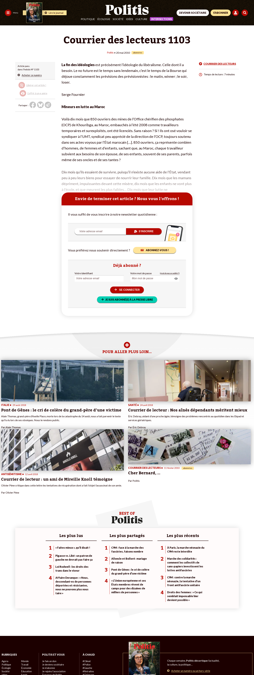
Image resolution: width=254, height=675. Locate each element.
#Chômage (88, 623)
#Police (86, 613)
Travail (24, 613)
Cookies (132, 663)
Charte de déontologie (48, 663)
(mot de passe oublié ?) (169, 273)
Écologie (103, 19)
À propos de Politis (51, 623)
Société (118, 19)
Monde (24, 609)
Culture (141, 19)
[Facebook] (206, 650)
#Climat (86, 609)
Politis (110, 52)
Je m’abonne (48, 616)
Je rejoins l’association (53, 620)
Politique (88, 19)
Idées (129, 19)
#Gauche (87, 616)
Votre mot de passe (141, 273)
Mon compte (48, 626)
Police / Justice (28, 626)
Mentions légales (23, 663)
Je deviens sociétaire (52, 613)
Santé (24, 623)
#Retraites (88, 620)
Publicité (119, 663)
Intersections (161, 19)
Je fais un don (49, 609)
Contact (6, 663)
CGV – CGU (71, 663)
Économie (26, 616)
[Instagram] (236, 650)
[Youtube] (226, 650)
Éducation (26, 620)
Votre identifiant (84, 273)
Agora (5, 609)
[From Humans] (210, 658)
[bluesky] (216, 650)
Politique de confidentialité (96, 663)
